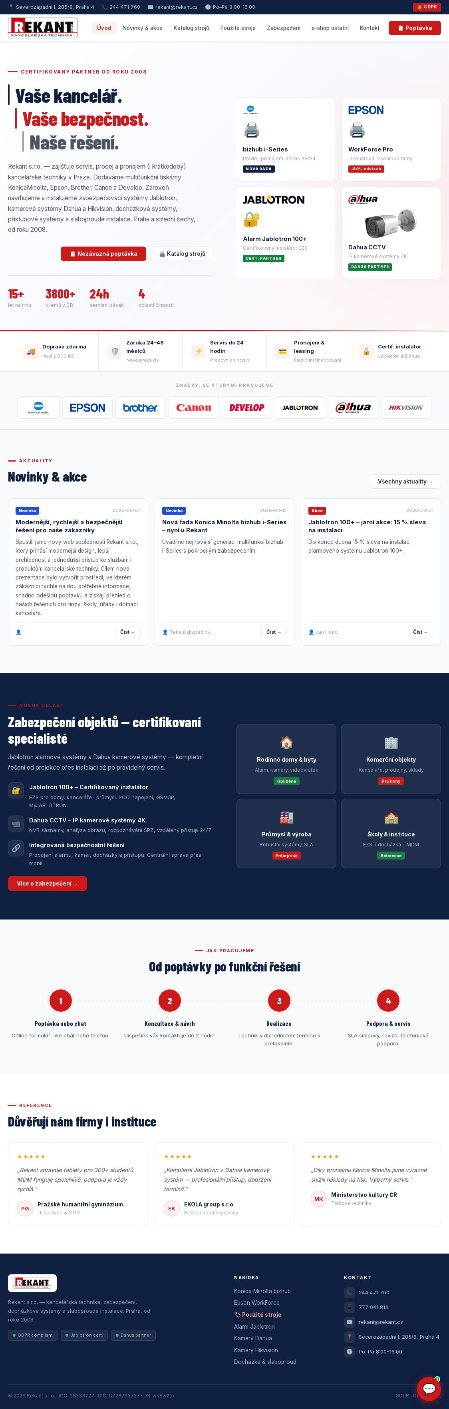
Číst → (127, 632)
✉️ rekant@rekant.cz (172, 7)
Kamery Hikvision (256, 1350)
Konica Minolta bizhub (262, 1291)
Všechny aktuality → (405, 481)
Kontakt (369, 28)
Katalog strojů (191, 28)
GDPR (402, 1396)
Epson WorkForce (257, 1303)
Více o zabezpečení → (47, 883)
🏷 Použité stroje (258, 1314)
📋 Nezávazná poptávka (103, 254)
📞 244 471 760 (120, 7)
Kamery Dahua (253, 1338)
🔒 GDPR (427, 7)
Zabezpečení (283, 28)
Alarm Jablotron (254, 1326)
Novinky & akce (143, 28)
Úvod (104, 28)
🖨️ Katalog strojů (182, 254)
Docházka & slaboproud (265, 1362)
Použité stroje (238, 28)
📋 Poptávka (414, 28)
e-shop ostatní (330, 28)
